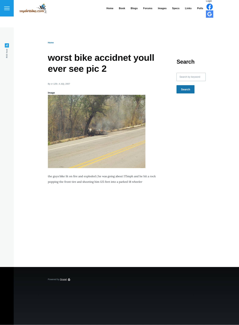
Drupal (63, 279)
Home (51, 43)
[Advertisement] (116, 236)
